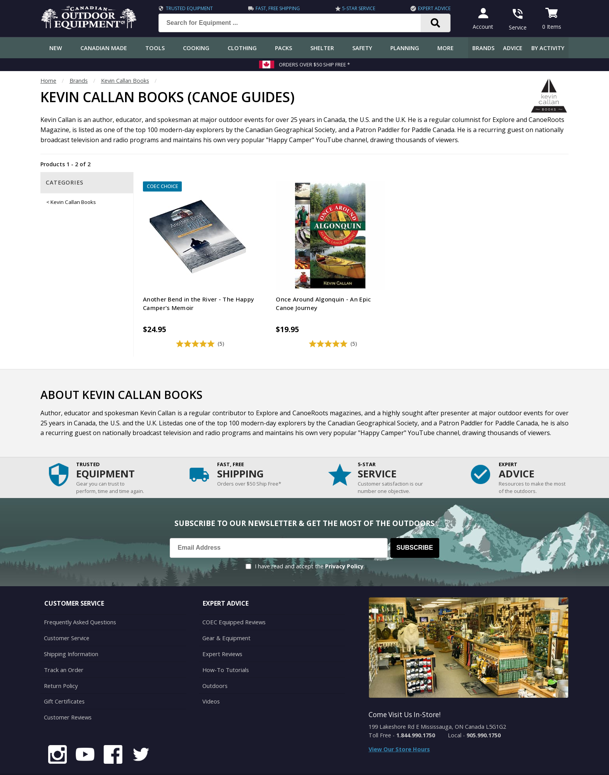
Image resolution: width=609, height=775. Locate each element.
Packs (283, 48)
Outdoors (214, 665)
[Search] (434, 23)
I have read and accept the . (310, 547)
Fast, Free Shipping (276, 8)
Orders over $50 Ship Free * (314, 64)
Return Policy (60, 665)
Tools (155, 48)
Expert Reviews (222, 634)
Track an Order (63, 649)
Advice (512, 48)
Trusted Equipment (188, 8)
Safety (362, 48)
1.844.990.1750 (415, 716)
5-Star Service (357, 8)
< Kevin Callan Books (71, 202)
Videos (211, 680)
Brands (483, 48)
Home (48, 80)
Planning (404, 48)
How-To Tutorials (225, 649)
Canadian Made (103, 48)
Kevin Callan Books (125, 80)
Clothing (242, 48)
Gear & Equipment (226, 618)
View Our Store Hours (399, 730)
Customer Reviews (67, 696)
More (445, 48)
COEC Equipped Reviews (233, 603)
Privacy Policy (344, 547)
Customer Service (66, 618)
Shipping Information (71, 634)
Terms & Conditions (494, 763)
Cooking (196, 48)
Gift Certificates (64, 680)
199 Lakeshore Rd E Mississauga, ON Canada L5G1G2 (437, 708)
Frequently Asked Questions (80, 603)
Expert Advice (433, 8)
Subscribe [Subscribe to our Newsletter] (415, 529)
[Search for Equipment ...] (294, 23)
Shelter (322, 48)
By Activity (547, 48)
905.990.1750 (483, 716)
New (55, 48)
